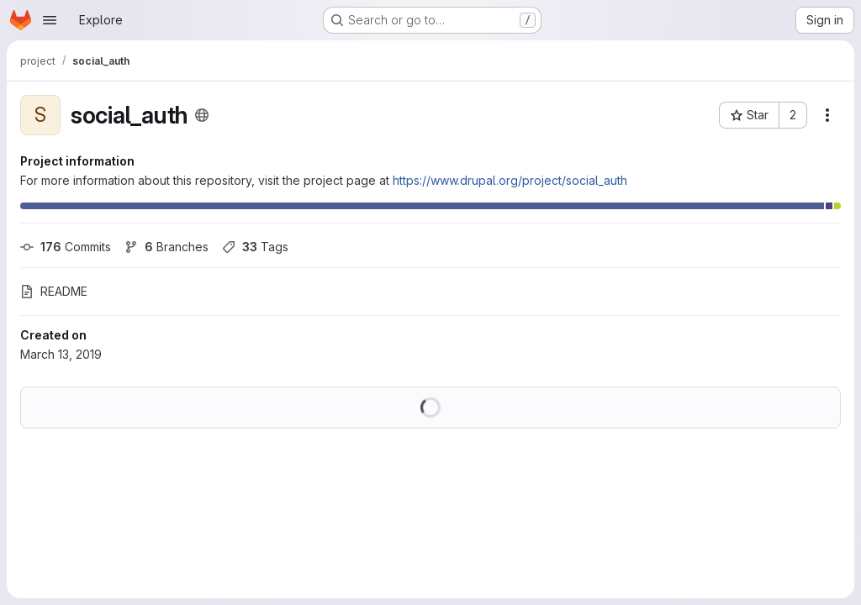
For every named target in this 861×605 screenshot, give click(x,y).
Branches (166, 246)
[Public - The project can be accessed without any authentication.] (202, 115)
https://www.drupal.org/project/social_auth (510, 180)
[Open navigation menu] (49, 20)
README (53, 291)
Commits (65, 246)
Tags (255, 246)
